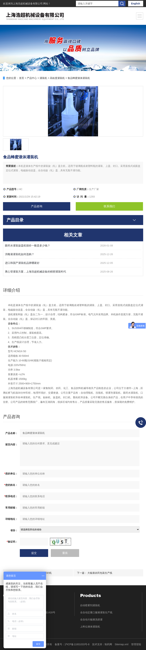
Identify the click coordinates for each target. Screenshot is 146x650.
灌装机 (43, 78)
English (135, 3)
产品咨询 (36, 206)
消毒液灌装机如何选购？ (19, 254)
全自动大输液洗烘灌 (91, 619)
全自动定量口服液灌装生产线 (96, 612)
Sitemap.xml (121, 644)
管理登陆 (136, 644)
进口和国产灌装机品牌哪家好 (22, 262)
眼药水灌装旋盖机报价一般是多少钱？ (27, 245)
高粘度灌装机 (57, 78)
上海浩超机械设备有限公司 (28, 3)
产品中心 (32, 78)
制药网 (108, 644)
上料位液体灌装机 (90, 626)
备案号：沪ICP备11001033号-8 (72, 644)
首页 (21, 78)
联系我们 (109, 206)
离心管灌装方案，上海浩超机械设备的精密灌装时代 (35, 271)
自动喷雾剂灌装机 (90, 605)
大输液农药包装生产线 (99, 572)
